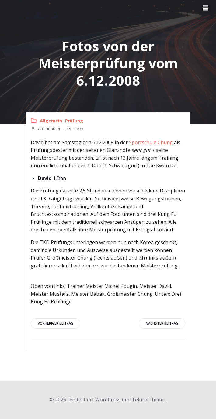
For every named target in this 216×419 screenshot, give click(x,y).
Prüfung (74, 121)
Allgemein (51, 121)
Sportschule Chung (151, 142)
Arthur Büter (46, 129)
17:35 (75, 129)
